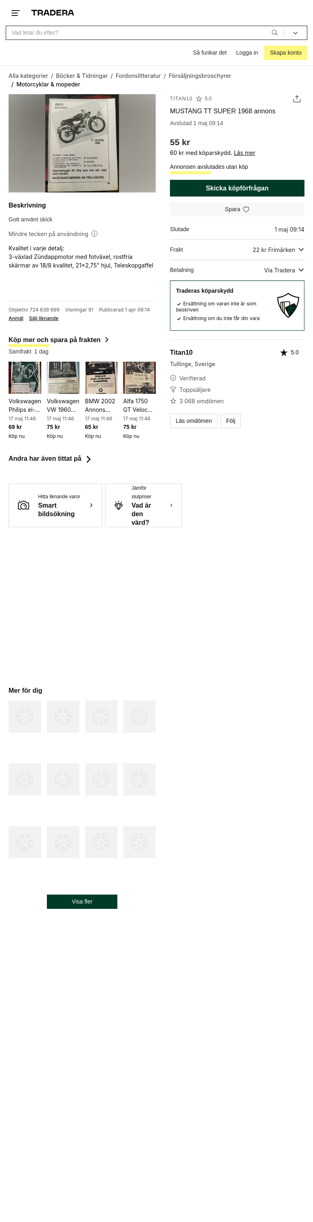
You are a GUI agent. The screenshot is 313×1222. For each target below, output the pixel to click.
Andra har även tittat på (51, 458)
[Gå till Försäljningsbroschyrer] (200, 75)
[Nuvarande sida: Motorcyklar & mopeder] (48, 84)
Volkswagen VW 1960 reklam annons (63, 406)
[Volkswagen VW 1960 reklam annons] (63, 378)
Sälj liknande (43, 318)
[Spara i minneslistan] (237, 209)
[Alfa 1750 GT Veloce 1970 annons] (139, 378)
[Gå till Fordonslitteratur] (138, 75)
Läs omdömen (194, 421)
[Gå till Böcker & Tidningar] (82, 75)
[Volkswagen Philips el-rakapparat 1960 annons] (25, 378)
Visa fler (82, 901)
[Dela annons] (296, 99)
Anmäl (16, 318)
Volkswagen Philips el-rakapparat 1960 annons (25, 406)
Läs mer (245, 152)
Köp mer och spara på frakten (59, 339)
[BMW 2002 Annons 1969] (101, 378)
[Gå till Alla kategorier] (28, 75)
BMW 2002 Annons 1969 (100, 406)
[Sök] (275, 33)
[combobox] (145, 33)
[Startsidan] (52, 13)
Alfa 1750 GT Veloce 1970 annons (137, 406)
